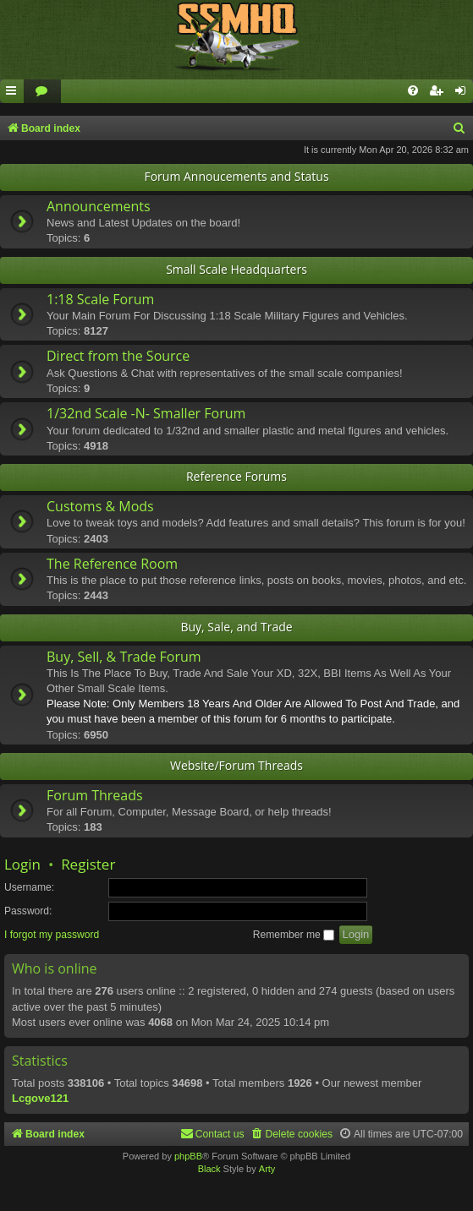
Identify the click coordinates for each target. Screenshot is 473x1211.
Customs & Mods (100, 506)
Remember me (293, 935)
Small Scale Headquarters (236, 269)
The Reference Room (112, 563)
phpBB (188, 1156)
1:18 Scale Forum (100, 299)
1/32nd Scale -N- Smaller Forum (146, 413)
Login (22, 864)
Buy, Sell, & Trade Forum (124, 656)
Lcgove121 (40, 1098)
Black (209, 1169)
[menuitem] (42, 91)
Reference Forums (236, 476)
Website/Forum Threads (236, 765)
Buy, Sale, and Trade (236, 627)
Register (88, 864)
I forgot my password (51, 935)
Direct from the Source (118, 355)
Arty (267, 1169)
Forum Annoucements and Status (236, 176)
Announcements (99, 206)
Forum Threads (95, 795)
